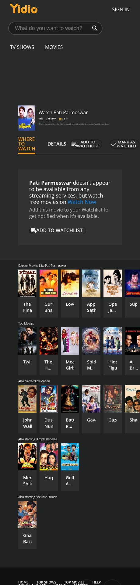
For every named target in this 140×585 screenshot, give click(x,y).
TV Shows (22, 47)
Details (56, 143)
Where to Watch (26, 144)
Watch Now (82, 201)
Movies (54, 47)
